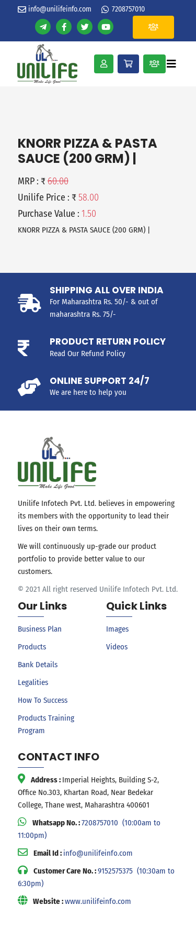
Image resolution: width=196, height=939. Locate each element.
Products (32, 646)
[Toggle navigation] (171, 64)
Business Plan (40, 629)
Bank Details (37, 664)
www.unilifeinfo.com (98, 901)
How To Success (42, 700)
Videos (117, 646)
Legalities (33, 682)
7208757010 (128, 9)
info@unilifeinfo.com (59, 9)
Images (117, 629)
